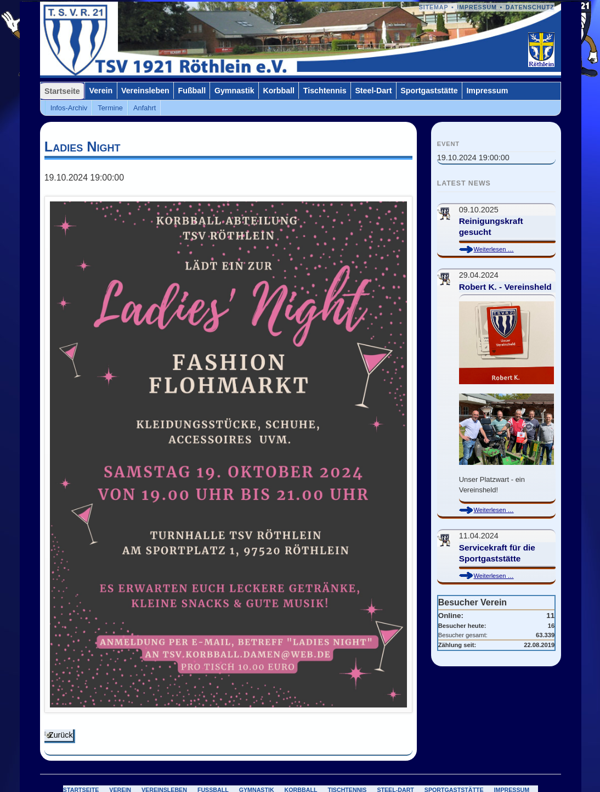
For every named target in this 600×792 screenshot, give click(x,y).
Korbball (279, 90)
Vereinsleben (145, 90)
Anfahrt (144, 108)
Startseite (62, 91)
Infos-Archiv (69, 108)
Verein (101, 90)
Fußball (192, 90)
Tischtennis (325, 90)
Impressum (477, 7)
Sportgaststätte (428, 90)
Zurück (61, 735)
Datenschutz (530, 7)
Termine (110, 108)
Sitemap (434, 7)
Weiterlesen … (503, 249)
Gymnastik (234, 90)
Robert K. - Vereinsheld (505, 286)
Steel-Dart (373, 90)
